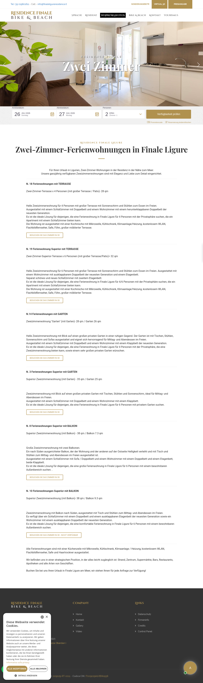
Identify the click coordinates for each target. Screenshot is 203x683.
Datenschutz (143, 614)
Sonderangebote (140, 4)
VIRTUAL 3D (159, 4)
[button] (34, 114)
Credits (140, 625)
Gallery (78, 625)
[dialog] (27, 646)
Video (77, 631)
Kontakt (155, 15)
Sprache (77, 15)
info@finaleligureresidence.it (52, 4)
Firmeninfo (142, 620)
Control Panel (143, 631)
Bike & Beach (137, 15)
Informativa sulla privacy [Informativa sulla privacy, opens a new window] (17, 662)
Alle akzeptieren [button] (16, 668)
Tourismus (171, 15)
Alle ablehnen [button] (38, 668)
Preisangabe (180, 4)
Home (77, 614)
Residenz (91, 15)
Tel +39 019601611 (20, 4)
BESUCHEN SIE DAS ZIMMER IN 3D (45, 235)
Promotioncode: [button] (155, 122)
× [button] (46, 617)
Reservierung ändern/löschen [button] (178, 122)
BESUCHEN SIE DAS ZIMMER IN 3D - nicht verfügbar (54, 535)
